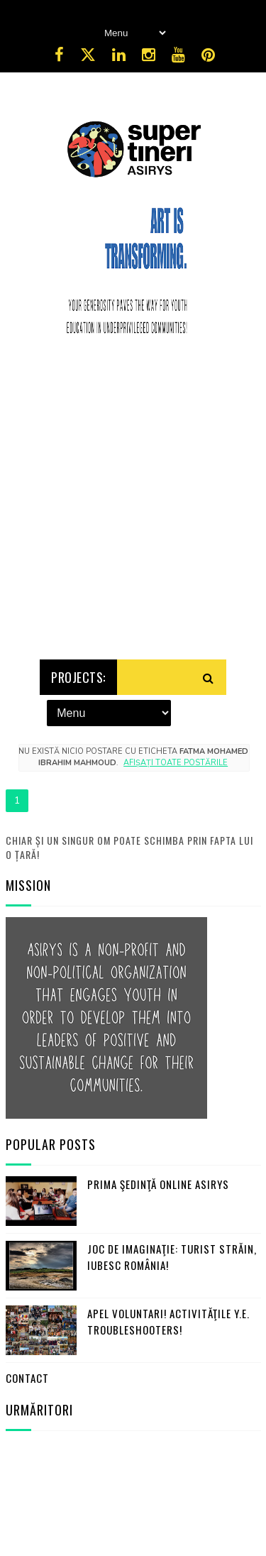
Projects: (78, 674)
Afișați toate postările (175, 760)
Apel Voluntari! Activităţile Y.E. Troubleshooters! (168, 1319)
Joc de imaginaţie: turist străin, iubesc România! (172, 1255)
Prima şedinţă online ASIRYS (158, 1182)
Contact (27, 1376)
